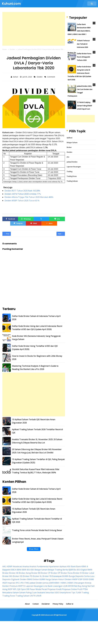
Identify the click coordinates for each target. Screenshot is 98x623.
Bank (73, 566)
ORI (27, 589)
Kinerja (88, 582)
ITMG (26, 582)
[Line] (57, 219)
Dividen (40, 77)
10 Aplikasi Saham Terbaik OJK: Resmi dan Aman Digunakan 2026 (33, 421)
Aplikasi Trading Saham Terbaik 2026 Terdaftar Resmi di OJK (37, 431)
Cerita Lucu (89, 576)
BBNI (19, 569)
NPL (15, 589)
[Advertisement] (33, 29)
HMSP (74, 579)
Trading (69, 171)
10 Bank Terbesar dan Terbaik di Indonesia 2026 (83, 44)
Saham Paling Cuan (28, 592)
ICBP (80, 579)
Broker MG (7, 576)
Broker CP (45, 573)
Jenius (46, 582)
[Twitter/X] (41, 219)
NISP (10, 589)
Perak (44, 589)
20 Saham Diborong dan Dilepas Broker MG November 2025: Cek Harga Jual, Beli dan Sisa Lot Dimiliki (37, 451)
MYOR (71, 586)
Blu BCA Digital (80, 569)
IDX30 (85, 579)
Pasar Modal (35, 589)
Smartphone (65, 592)
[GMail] (33, 223)
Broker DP (55, 573)
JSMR (51, 582)
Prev (6, 234)
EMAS (29, 579)
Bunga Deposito (76, 576)
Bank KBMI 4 (82, 566)
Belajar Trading (55, 569)
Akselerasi (17, 566)
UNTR (32, 595)
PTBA (85, 589)
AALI (4, 566)
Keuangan (79, 582)
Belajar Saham (72, 142)
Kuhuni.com (49, 615)
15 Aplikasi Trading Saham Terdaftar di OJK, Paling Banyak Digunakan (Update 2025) (38, 461)
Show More (34, 549)
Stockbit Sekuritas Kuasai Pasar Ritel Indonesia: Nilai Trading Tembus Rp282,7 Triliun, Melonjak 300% (35, 471)
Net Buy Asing (80, 586)
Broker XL (37, 576)
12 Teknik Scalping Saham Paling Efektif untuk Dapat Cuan (84, 105)
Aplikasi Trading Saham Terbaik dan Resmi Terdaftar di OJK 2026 (37, 520)
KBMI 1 (57, 582)
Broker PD (28, 576)
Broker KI (77, 573)
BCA (29, 569)
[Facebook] (10, 219)
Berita (65, 569)
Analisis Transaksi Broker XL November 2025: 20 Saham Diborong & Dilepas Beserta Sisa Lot (37, 441)
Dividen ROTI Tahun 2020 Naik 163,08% (22, 190)
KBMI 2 (64, 582)
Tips (73, 592)
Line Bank (47, 586)
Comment (51, 77)
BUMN (65, 576)
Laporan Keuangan (74, 167)
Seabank (41, 592)
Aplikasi (69, 138)
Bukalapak (57, 576)
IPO (68, 157)
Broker (69, 147)
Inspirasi (11, 582)
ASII (69, 566)
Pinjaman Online (69, 589)
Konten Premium (10, 586)
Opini (23, 589)
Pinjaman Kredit (54, 589)
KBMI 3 (71, 582)
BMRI (89, 569)
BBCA (13, 569)
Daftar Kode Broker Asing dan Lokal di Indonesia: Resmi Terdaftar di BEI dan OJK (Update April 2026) (37, 328)
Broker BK (36, 573)
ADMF (9, 566)
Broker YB (47, 576)
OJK (18, 589)
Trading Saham (72, 181)
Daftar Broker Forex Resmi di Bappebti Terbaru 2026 (84, 56)
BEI (32, 569)
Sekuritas (49, 592)
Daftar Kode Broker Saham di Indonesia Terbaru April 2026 (36, 318)
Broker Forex (67, 573)
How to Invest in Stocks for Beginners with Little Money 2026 (37, 358)
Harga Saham (51, 579)
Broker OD (18, 576)
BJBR (70, 569)
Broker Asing (25, 573)
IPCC (18, 582)
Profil (79, 589)
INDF (4, 582)
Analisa (26, 566)
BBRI (24, 569)
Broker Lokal (88, 573)
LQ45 (65, 586)
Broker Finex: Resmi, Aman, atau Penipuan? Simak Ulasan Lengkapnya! (37, 540)
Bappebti (6, 569)
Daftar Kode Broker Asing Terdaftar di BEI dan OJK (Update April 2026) (35, 348)
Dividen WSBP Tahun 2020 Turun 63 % (22, 200)
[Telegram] (18, 223)
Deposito (6, 579)
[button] (49, 223)
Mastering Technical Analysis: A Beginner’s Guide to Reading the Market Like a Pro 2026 (35, 368)
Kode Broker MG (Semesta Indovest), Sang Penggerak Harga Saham (36, 338)
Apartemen (54, 566)
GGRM (42, 579)
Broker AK (13, 573)
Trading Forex (72, 176)
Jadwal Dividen (72, 162)
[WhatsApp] (26, 219)
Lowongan (57, 586)
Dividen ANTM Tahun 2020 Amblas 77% (23, 194)
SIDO (56, 592)
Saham (16, 592)
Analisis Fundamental (39, 566)
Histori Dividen (64, 579)
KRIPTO (21, 586)
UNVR (38, 595)
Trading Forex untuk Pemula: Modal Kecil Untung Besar (37, 530)
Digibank (15, 579)
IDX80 (91, 579)
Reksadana (7, 592)
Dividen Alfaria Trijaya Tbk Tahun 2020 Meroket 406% (29, 197)
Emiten (36, 579)
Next (60, 234)
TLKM (78, 592)
